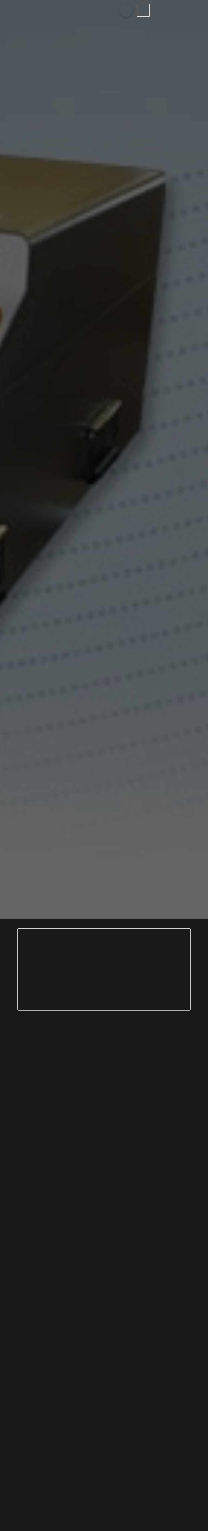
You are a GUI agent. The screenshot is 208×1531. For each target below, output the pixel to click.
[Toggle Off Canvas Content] (143, 10)
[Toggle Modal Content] (125, 10)
